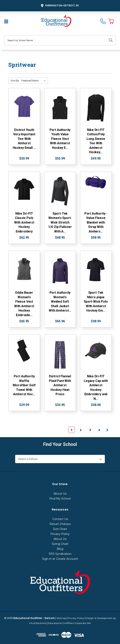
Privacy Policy (60, 534)
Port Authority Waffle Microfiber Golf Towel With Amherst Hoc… (24, 385)
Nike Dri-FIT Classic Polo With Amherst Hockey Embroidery (24, 222)
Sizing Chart (60, 544)
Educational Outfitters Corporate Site (69, 623)
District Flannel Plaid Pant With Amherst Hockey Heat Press (60, 385)
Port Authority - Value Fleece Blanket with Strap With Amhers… (95, 222)
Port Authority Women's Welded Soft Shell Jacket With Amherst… (60, 301)
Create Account (67, 559)
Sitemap (61, 618)
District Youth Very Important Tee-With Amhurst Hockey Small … (24, 139)
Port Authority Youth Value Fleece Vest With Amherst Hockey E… (60, 139)
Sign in (47, 559)
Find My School (60, 498)
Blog (60, 549)
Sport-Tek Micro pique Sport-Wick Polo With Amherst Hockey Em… (96, 301)
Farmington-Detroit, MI (59, 5)
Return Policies (60, 524)
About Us (60, 493)
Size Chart (60, 529)
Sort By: (15, 80)
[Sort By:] (34, 81)
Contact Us (60, 519)
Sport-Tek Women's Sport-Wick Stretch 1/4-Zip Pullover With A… (60, 222)
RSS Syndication (60, 554)
